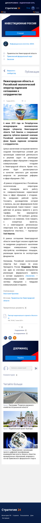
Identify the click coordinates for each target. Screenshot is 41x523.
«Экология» (30, 276)
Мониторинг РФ (6, 515)
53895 (37, 8)
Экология (10, 59)
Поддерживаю (19, 330)
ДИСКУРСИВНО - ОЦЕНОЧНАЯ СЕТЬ (20, 3)
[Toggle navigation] (2, 2)
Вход (28, 8)
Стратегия (12, 8)
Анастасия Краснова (10, 294)
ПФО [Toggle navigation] (3, 12)
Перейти (20, 358)
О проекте (16, 515)
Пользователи (24, 515)
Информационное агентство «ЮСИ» (22, 44)
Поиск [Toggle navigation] (36, 12)
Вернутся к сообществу (11, 72)
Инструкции (5, 518)
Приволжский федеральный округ (19, 56)
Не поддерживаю (19, 333)
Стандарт (20, 33)
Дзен (31, 515)
